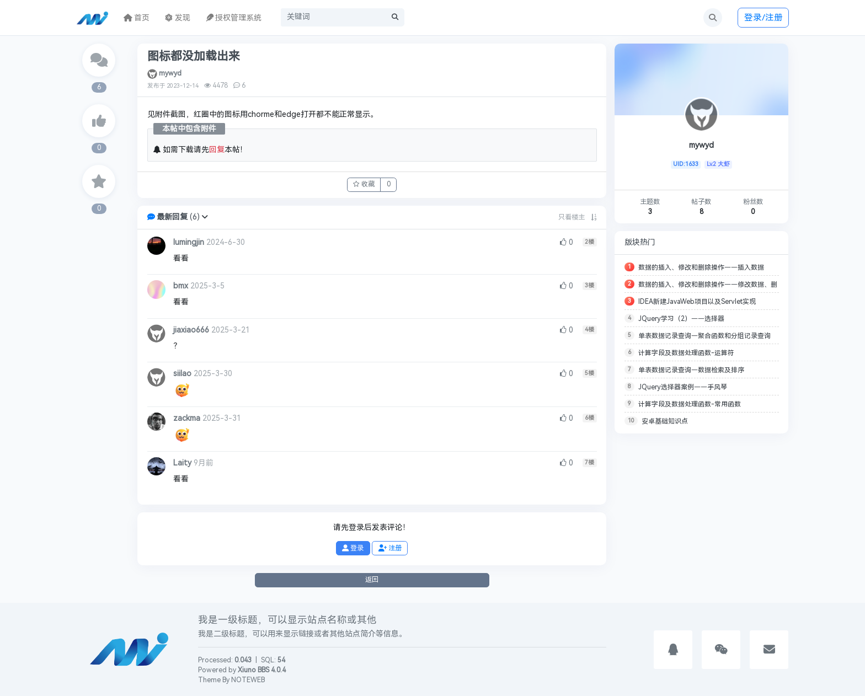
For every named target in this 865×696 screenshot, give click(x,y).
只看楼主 (571, 217)
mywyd (170, 73)
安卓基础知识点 (665, 421)
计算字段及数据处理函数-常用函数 (689, 404)
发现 (177, 18)
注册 (390, 548)
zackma (186, 418)
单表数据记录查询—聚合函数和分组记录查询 (704, 336)
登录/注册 (763, 17)
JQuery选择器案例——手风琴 (682, 387)
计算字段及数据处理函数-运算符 (686, 353)
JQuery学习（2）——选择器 (681, 319)
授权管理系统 (234, 18)
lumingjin (188, 242)
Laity (182, 463)
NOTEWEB (248, 680)
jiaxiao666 (191, 330)
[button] (204, 217)
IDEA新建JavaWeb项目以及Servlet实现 (697, 302)
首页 (137, 18)
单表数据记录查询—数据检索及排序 (691, 370)
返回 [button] (371, 579)
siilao (182, 374)
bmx (180, 286)
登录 (353, 548)
